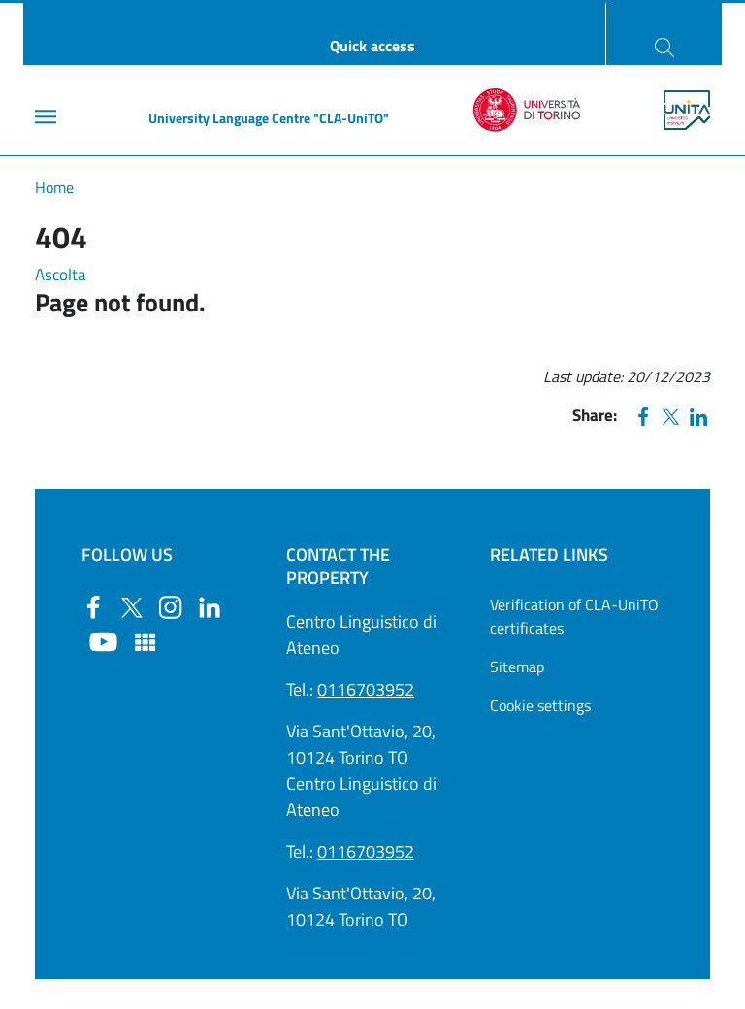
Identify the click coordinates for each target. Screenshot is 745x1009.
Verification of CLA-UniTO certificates (574, 616)
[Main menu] (45, 117)
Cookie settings (540, 705)
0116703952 (365, 689)
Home (54, 187)
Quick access (372, 45)
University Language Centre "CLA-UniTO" (268, 118)
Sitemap (517, 666)
